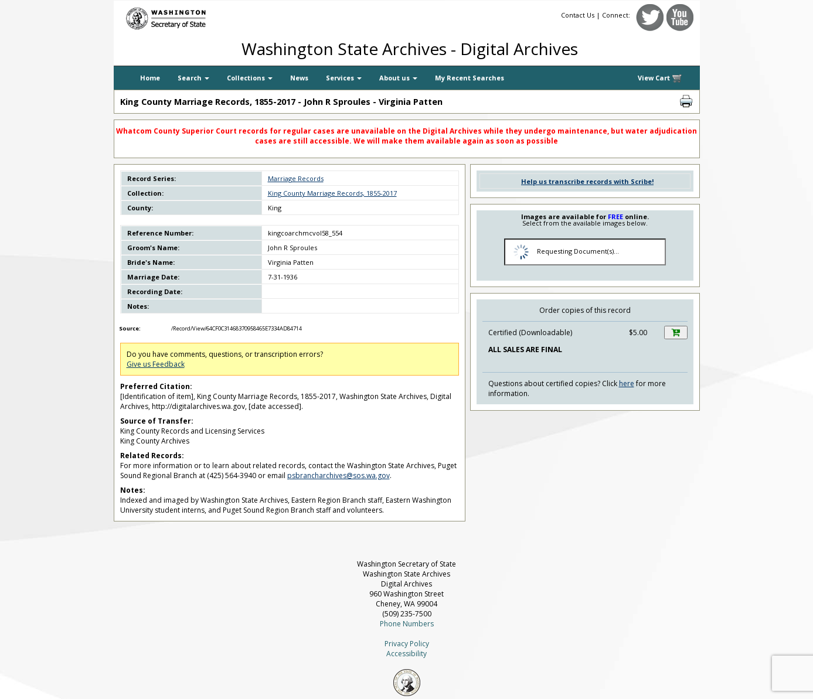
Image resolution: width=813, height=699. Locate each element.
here (626, 383)
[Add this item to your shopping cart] (676, 332)
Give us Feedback (156, 364)
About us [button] (398, 77)
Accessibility (406, 654)
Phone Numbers (407, 624)
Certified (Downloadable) (530, 332)
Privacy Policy (407, 644)
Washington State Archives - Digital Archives (409, 48)
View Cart (660, 78)
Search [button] (193, 77)
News (299, 77)
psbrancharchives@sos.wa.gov (338, 475)
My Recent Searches (469, 77)
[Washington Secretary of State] (225, 16)
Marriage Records (296, 178)
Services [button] (344, 77)
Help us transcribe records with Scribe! (587, 181)
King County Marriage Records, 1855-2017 (332, 193)
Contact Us (577, 15)
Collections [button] (250, 77)
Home (150, 77)
